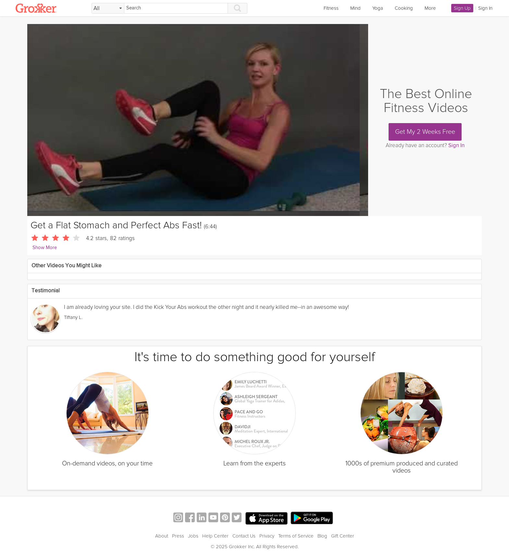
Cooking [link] (404, 8)
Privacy (266, 536)
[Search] (176, 8)
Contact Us (243, 536)
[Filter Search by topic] (108, 8)
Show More (44, 247)
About (161, 536)
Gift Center (342, 536)
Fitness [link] (331, 8)
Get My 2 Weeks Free (425, 132)
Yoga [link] (377, 8)
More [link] (430, 8)
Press (178, 536)
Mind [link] (355, 8)
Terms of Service (296, 536)
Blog (322, 536)
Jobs (193, 536)
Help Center (215, 536)
